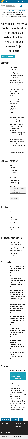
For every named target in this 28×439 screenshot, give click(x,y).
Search (8, 11)
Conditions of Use (19, 423)
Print (21, 419)
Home (2, 11)
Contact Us (19, 1)
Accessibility (18, 426)
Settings (24, 1)
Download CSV (5, 419)
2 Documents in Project (8, 56)
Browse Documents (20, 429)
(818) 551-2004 (14, 198)
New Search (14, 419)
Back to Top (5, 423)
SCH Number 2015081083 (18, 11)
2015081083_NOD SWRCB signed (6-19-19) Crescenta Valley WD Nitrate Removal (18, 375)
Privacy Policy (5, 426)
